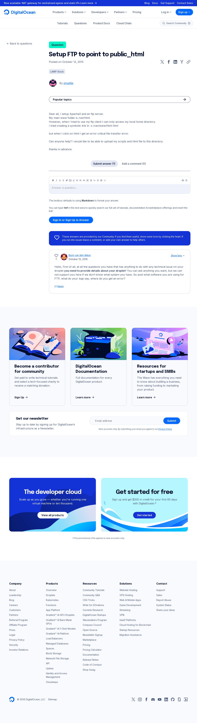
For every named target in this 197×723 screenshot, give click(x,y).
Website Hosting (128, 590)
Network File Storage (57, 658)
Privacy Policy (165, 429)
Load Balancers (54, 638)
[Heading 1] (77, 180)
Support (160, 590)
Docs (155, 3)
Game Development (130, 605)
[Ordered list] (91, 180)
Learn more (85, 397)
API (47, 663)
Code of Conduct (92, 664)
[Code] (104, 180)
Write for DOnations (93, 605)
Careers (13, 605)
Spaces (50, 648)
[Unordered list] (87, 180)
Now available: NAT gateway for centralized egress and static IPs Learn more (51, 3)
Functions (51, 605)
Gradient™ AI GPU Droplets (60, 615)
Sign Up (21, 397)
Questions (80, 23)
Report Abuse (163, 600)
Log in (166, 12)
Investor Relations (18, 649)
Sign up (184, 12)
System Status (163, 605)
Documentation (91, 654)
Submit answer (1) (104, 163)
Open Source (90, 630)
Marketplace (89, 639)
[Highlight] (73, 180)
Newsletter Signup (93, 634)
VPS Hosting (126, 595)
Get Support (167, 3)
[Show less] (184, 255)
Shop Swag (89, 669)
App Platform (53, 610)
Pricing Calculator (92, 649)
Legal (12, 634)
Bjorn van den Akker (80, 255)
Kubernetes (52, 600)
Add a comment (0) (134, 163)
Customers (15, 610)
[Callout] (98, 180)
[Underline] (60, 180)
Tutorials (62, 23)
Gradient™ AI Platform (57, 633)
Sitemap (52, 699)
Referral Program (18, 620)
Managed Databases (57, 643)
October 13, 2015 (78, 259)
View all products (52, 515)
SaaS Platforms (128, 620)
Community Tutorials (93, 590)
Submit (171, 420)
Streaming (125, 610)
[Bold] (53, 180)
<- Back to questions (19, 43)
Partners (13, 615)
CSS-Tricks (89, 600)
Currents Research (93, 610)
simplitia (68, 83)
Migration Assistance (131, 634)
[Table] (101, 180)
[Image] (70, 180)
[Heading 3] (84, 180)
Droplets (50, 595)
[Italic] (56, 180)
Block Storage (53, 653)
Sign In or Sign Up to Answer (71, 220)
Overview (51, 590)
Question (57, 44)
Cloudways (52, 682)
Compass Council (92, 625)
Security (13, 644)
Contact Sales (185, 3)
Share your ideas (165, 610)
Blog (147, 3)
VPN (122, 615)
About (12, 590)
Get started (144, 515)
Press (12, 630)
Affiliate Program (18, 625)
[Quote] (94, 180)
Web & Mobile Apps (130, 600)
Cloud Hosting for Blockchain (135, 625)
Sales (159, 595)
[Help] (186, 180)
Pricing (86, 644)
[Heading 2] (80, 180)
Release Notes (91, 659)
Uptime (50, 668)
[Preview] (183, 180)
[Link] (67, 180)
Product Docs (101, 23)
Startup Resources (130, 630)
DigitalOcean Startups (94, 615)
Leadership (15, 595)
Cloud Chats (123, 23)
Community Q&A (91, 595)
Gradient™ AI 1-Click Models (61, 628)
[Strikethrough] (63, 180)
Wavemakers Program (95, 620)
